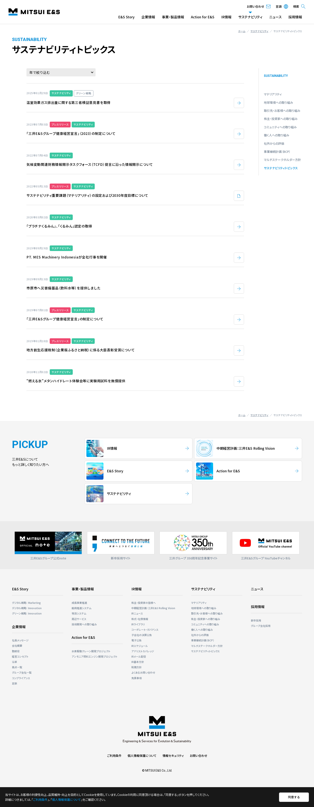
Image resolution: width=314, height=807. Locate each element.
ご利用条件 (114, 755)
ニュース (275, 16)
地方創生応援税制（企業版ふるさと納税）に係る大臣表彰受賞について (80, 349)
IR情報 (226, 16)
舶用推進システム (81, 608)
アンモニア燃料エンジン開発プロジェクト (94, 656)
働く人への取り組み (276, 135)
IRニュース (137, 613)
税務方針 (136, 667)
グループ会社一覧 (22, 672)
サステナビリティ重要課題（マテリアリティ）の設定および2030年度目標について (87, 195)
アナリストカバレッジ (142, 651)
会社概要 (17, 645)
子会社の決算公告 (141, 635)
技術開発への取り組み (84, 624)
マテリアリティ (273, 94)
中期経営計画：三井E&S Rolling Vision (153, 608)
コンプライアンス (21, 678)
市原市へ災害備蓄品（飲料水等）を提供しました (63, 287)
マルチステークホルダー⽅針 (282, 160)
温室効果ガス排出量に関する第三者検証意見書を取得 (68, 102)
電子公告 (136, 640)
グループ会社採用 (260, 626)
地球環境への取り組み (278, 102)
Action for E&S (202, 16)
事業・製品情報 (173, 16)
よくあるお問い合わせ (143, 672)
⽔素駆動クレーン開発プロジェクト (91, 651)
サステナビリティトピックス (281, 168)
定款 (14, 683)
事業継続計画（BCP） (277, 151)
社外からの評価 (274, 143)
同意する (294, 797)
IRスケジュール (139, 646)
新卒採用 (256, 620)
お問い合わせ (198, 755)
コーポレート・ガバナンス (144, 629)
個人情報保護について (142, 755)
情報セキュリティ (173, 755)
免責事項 (136, 678)
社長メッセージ (20, 640)
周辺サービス (79, 619)
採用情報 (295, 16)
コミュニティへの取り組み (280, 127)
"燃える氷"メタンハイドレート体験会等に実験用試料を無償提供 (75, 380)
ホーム (241, 31)
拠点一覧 (17, 667)
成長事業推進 (79, 602)
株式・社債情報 (139, 619)
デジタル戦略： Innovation (27, 608)
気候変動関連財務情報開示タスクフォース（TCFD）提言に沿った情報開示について (89, 164)
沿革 (14, 662)
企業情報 (148, 16)
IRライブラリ (138, 624)
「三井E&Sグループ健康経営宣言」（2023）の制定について (71, 133)
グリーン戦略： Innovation (27, 613)
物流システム (79, 613)
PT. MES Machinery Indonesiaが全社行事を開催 (66, 257)
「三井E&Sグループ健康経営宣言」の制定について (64, 318)
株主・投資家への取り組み (281, 119)
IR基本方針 (137, 662)
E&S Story (126, 16)
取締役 (16, 651)
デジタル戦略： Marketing (26, 602)
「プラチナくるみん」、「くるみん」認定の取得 (59, 226)
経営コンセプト (20, 656)
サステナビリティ (250, 16)
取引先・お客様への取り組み (282, 110)
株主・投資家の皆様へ (143, 602)
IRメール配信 (138, 656)
